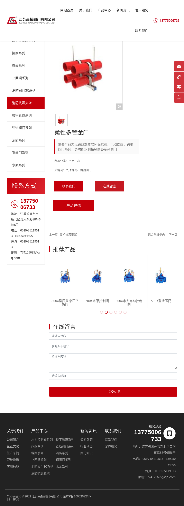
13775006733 (29, 204)
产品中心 (39, 431)
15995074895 (24, 235)
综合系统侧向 (156, 234)
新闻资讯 (88, 431)
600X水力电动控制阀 (129, 302)
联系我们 (113, 431)
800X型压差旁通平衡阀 (65, 302)
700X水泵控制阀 (97, 300)
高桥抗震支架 (68, 234)
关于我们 (15, 431)
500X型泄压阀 (161, 300)
